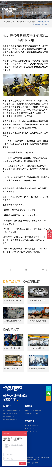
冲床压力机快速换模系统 (33, 411)
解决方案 (19, 21)
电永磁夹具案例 (30, 21)
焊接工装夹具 (8, 46)
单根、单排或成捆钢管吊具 (11, 411)
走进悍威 (7, 14)
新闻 (40, 14)
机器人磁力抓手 (30, 429)
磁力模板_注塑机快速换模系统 (15, 321)
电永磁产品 (19, 14)
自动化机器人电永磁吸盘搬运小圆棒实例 (19, 349)
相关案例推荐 (31, 281)
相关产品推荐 (11, 281)
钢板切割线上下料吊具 (10, 414)
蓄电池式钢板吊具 (8, 417)
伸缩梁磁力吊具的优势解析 (14, 369)
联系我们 (46, 14)
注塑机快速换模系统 (31, 414)
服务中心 (34, 14)
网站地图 (36, 460)
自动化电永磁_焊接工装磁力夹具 (16, 301)
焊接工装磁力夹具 (31, 432)
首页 (12, 14)
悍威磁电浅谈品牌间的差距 (39, 369)
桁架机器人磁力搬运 (31, 426)
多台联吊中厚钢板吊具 (10, 420)
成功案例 (27, 14)
